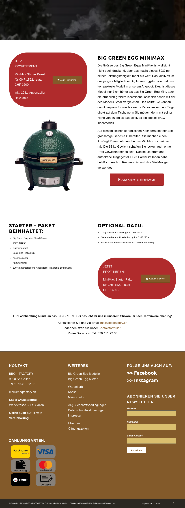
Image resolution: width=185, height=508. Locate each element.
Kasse (72, 392)
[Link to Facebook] (173, 503)
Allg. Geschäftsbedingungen (87, 405)
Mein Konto (75, 397)
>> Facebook (142, 372)
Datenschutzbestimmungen (86, 410)
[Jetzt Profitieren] (67, 80)
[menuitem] (146, 503)
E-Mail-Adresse (135, 435)
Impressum (75, 415)
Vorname (131, 408)
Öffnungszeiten (78, 428)
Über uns (74, 423)
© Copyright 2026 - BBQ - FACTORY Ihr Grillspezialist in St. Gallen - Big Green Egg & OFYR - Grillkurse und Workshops (62, 503)
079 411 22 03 (25, 384)
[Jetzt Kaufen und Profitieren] (137, 179)
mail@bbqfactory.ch (113, 323)
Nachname (132, 422)
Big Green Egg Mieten (83, 379)
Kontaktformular (110, 328)
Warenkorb (75, 386)
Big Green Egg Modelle (84, 373)
